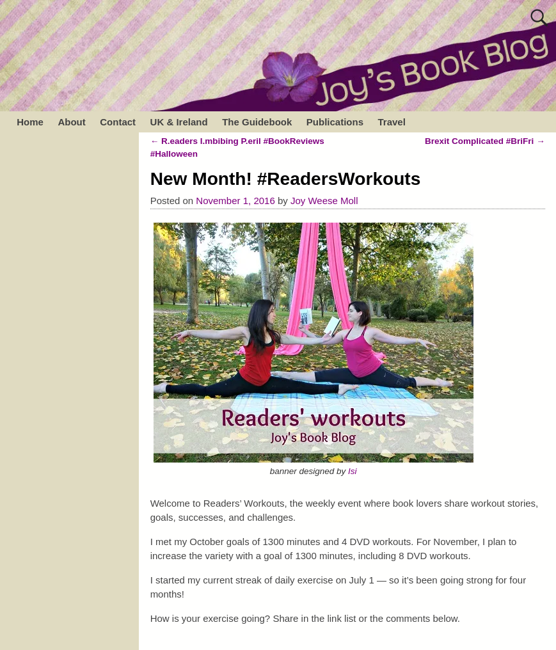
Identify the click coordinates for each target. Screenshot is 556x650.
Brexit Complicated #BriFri (485, 141)
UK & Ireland (179, 121)
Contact (118, 121)
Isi (352, 471)
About (71, 121)
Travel (391, 121)
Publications (334, 121)
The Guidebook (257, 121)
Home (30, 121)
